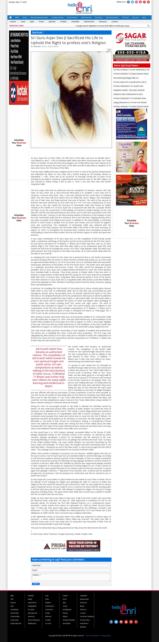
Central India (15, 616)
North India (15, 613)
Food (23, 21)
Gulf (12, 606)
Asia (46, 596)
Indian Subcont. (16, 623)
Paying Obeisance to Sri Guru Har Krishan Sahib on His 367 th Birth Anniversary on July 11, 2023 (131, 102)
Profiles (63, 21)
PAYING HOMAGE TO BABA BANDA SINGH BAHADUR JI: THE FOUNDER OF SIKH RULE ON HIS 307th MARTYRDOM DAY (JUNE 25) (131, 107)
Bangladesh (32, 606)
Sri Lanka (31, 609)
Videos (65, 616)
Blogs (82, 606)
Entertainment (112, 17)
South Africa (32, 603)
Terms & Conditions (87, 616)
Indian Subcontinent (39, 17)
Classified (75, 21)
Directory (103, 21)
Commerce (49, 609)
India (25, 17)
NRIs (17, 17)
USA (12, 599)
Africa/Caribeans (34, 620)
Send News (66, 623)
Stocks (47, 613)
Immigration (86, 17)
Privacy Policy (85, 620)
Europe (13, 603)
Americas (31, 616)
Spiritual (52, 21)
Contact (115, 21)
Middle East (32, 623)
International (58, 17)
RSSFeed (83, 627)
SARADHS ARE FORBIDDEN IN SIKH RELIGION (128, 94)
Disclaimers (84, 623)
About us (83, 609)
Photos (65, 613)
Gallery (135, 17)
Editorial (99, 17)
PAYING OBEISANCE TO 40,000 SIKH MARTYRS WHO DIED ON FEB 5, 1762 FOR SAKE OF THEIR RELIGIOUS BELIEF (130, 86)
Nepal (30, 599)
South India (14, 620)
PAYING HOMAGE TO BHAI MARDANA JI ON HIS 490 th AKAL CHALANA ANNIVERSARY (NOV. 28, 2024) (131, 70)
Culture (13, 21)
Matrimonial (89, 21)
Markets (48, 603)
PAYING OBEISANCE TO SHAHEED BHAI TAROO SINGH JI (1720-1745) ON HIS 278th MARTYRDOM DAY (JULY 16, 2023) (131, 98)
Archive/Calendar (69, 620)
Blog (144, 17)
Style (32, 21)
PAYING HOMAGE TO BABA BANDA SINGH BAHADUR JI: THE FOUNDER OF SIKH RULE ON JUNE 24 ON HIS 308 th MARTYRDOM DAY (131, 74)
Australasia (14, 609)
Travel (41, 21)
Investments (72, 17)
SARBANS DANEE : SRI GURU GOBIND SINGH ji (129, 90)
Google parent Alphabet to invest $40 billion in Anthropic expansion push (109, 25)
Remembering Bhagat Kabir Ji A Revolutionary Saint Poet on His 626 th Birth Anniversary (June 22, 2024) (131, 78)
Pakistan (31, 596)
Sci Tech (125, 17)
